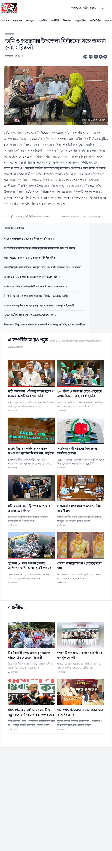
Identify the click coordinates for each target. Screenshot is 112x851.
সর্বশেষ (5, 21)
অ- (85, 56)
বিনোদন (67, 21)
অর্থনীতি (55, 21)
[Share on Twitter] (101, 57)
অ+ (91, 56)
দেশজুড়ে (30, 21)
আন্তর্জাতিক (80, 21)
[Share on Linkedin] (105, 57)
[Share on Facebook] (96, 57)
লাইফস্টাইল (95, 21)
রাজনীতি (43, 21)
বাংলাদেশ (17, 21)
